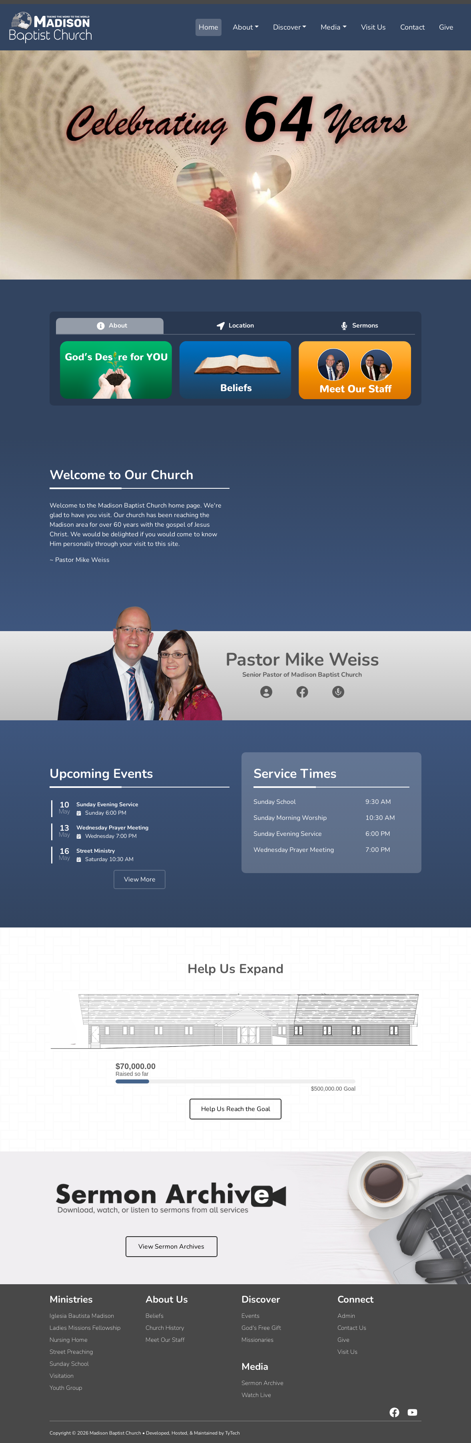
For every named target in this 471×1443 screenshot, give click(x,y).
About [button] (243, 27)
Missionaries (257, 1340)
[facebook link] (302, 692)
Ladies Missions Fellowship (85, 1328)
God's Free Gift (261, 1328)
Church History (165, 1328)
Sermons (359, 325)
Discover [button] (287, 27)
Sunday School (69, 1364)
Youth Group (66, 1388)
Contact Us (351, 1328)
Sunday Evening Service (107, 804)
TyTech (232, 1433)
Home (208, 27)
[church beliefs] (235, 369)
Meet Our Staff (165, 1340)
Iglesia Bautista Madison (82, 1316)
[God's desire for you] (116, 369)
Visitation (62, 1376)
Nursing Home (69, 1340)
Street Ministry (95, 851)
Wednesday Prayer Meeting (112, 827)
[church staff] (354, 369)
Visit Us (373, 27)
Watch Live (256, 1395)
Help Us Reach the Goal (235, 1109)
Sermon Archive (262, 1383)
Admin (346, 1316)
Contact (412, 27)
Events (250, 1316)
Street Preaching (71, 1352)
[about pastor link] (266, 692)
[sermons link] (338, 692)
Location (235, 325)
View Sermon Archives (171, 1246)
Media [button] (331, 27)
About (112, 325)
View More (140, 879)
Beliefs (155, 1316)
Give (446, 27)
